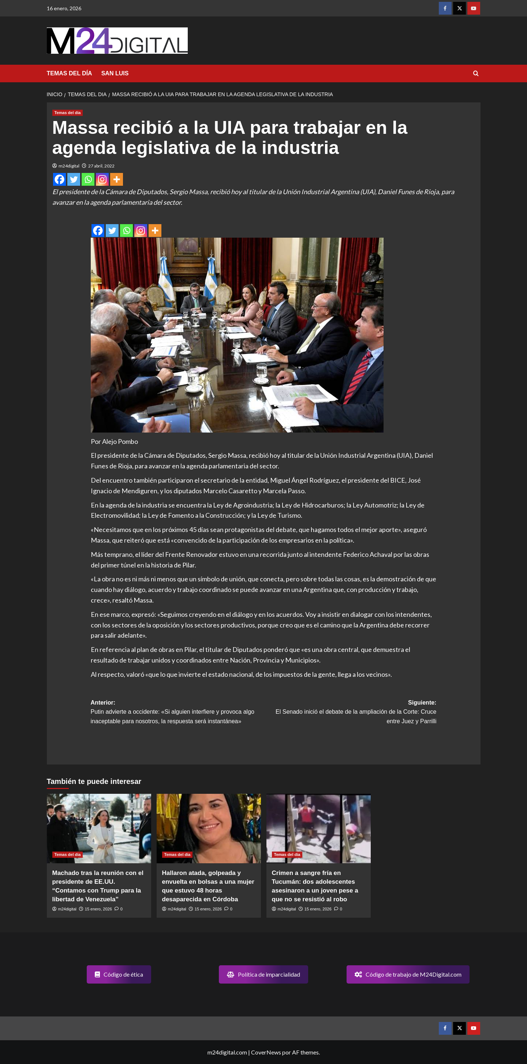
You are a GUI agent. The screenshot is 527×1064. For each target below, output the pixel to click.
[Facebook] (59, 179)
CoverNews (266, 1052)
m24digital (69, 166)
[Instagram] (102, 179)
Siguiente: (350, 712)
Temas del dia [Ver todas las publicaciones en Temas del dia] (68, 112)
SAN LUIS (115, 73)
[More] (116, 179)
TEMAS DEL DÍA (69, 73)
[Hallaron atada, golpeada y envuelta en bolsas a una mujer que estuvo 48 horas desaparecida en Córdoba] (209, 828)
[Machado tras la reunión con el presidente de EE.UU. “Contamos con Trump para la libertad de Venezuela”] (99, 828)
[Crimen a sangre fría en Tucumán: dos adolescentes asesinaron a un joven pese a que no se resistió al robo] (318, 828)
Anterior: (177, 712)
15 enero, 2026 (98, 909)
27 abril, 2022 (101, 166)
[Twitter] (73, 179)
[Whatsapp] (88, 179)
